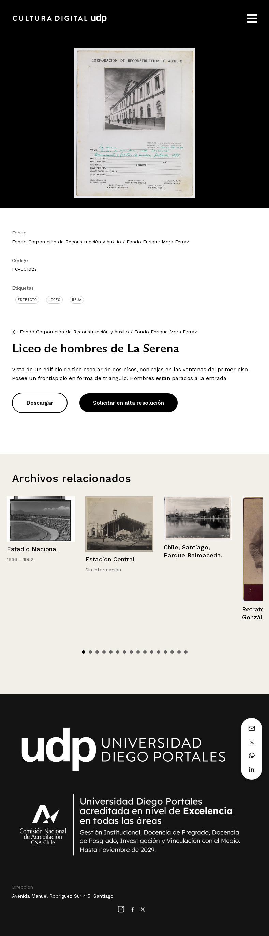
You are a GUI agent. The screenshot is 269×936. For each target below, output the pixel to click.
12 (158, 652)
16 (186, 652)
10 (145, 652)
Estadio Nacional (32, 549)
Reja (76, 299)
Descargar (39, 402)
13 (165, 652)
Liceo (54, 299)
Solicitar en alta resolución (128, 402)
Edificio (27, 299)
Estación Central (110, 559)
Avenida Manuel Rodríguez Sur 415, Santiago (63, 896)
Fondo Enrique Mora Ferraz (157, 241)
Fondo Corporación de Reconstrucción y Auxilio (66, 241)
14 (172, 652)
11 (151, 652)
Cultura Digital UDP (59, 22)
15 (179, 652)
